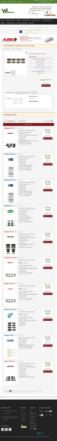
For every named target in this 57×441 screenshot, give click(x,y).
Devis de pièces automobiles (44, 2)
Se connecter (20, 1)
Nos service (24, 413)
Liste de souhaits (43, 0)
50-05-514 (9, 283)
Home (2, 397)
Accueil (2, 20)
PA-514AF (11, 257)
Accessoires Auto (36, 20)
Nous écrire (51, 0)
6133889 (9, 335)
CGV (22, 410)
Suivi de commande (12, 1)
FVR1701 (9, 231)
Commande (3, 1)
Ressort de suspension (22, 23)
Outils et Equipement (47, 20)
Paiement (23, 415)
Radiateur (3, 23)
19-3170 (9, 128)
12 (40, 390)
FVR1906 (9, 361)
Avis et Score (36, 0)
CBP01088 (10, 180)
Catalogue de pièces (46, 10)
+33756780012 (35, 14)
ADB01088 (10, 154)
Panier (31, 23)
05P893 (8, 206)
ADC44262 (10, 309)
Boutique (19, 20)
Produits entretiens (11, 23)
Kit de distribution (26, 20)
